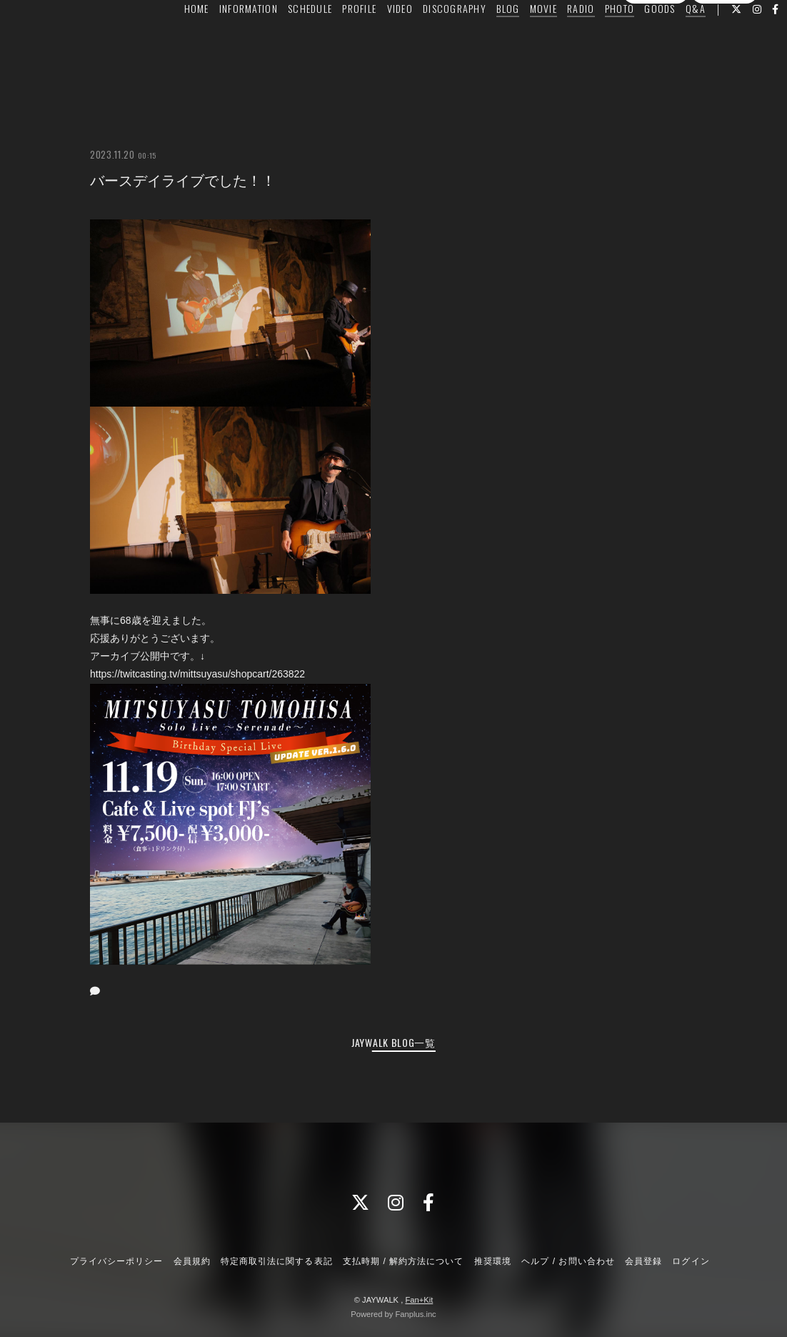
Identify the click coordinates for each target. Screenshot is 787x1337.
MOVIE (519, 40)
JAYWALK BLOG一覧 (393, 1042)
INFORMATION (225, 40)
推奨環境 (492, 1261)
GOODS (636, 40)
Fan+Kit (419, 1300)
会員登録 (655, 66)
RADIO (557, 40)
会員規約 (192, 1261)
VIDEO (376, 40)
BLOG (484, 40)
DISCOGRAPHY (431, 40)
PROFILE (336, 40)
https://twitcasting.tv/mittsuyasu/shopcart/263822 (197, 674)
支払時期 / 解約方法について (403, 1261)
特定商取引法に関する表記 (276, 1261)
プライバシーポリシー (116, 1261)
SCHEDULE (286, 40)
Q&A (672, 40)
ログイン (724, 66)
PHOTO (596, 40)
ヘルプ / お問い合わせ (567, 1261)
